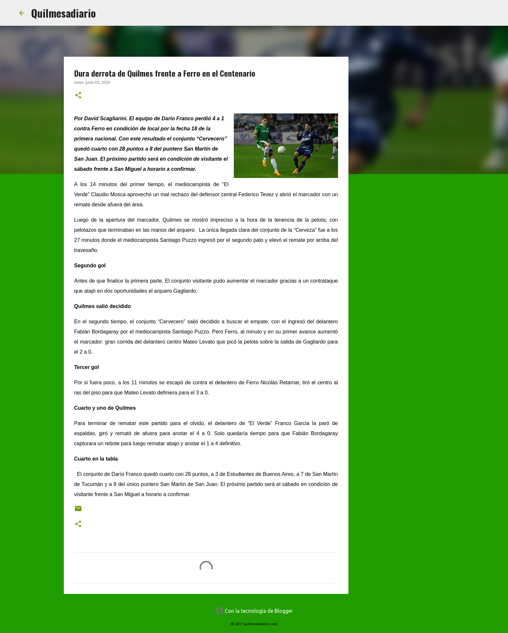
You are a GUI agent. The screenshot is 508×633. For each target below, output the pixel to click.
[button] (78, 95)
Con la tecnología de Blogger (254, 611)
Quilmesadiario (63, 13)
